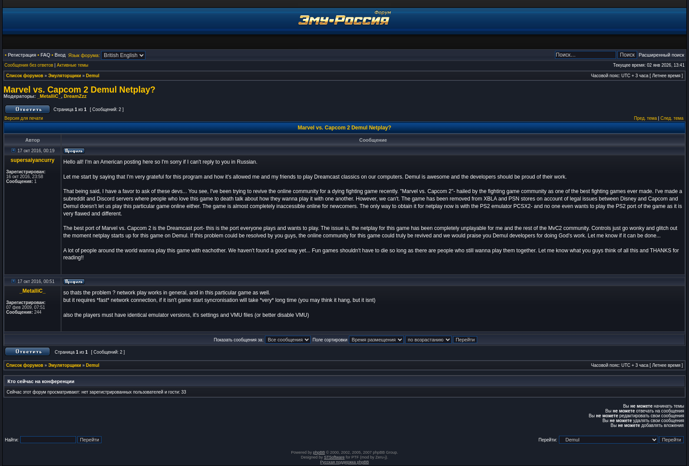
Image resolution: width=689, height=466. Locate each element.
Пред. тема (645, 118)
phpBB (319, 452)
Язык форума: (84, 55)
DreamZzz (75, 96)
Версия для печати (23, 118)
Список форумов (25, 75)
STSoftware (334, 457)
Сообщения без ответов (28, 65)
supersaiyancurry (32, 160)
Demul (93, 75)
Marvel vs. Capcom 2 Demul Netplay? (80, 89)
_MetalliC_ (49, 96)
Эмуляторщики (64, 75)
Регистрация (22, 54)
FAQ (45, 54)
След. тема (671, 118)
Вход (59, 54)
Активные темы (72, 65)
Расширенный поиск (661, 54)
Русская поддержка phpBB (344, 462)
